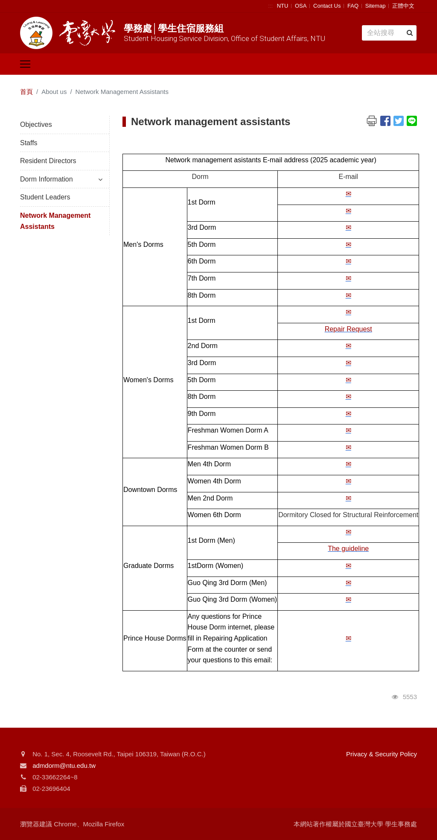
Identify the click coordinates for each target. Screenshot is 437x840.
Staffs (29, 142)
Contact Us (327, 6)
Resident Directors (48, 160)
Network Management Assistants (55, 221)
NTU (282, 6)
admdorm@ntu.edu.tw (64, 765)
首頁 (26, 91)
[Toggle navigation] (25, 64)
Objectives (36, 124)
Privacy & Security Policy (381, 754)
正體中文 (403, 6)
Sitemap (375, 6)
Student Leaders (45, 197)
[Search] (389, 33)
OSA (300, 6)
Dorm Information (61, 179)
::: (270, 6)
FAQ (352, 6)
